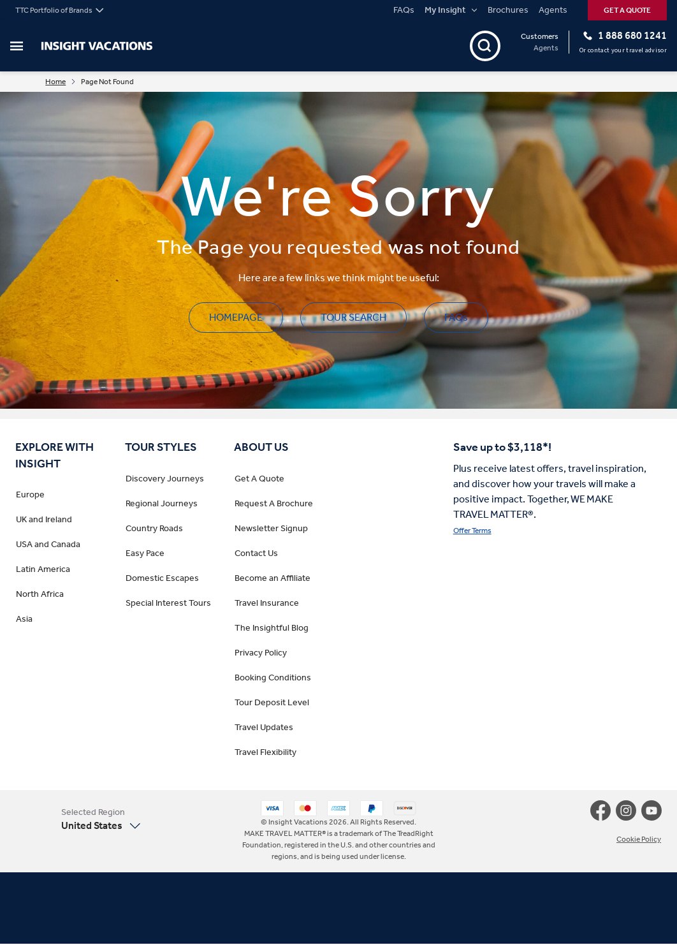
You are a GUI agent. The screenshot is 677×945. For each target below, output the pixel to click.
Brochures (508, 10)
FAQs (403, 10)
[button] (101, 820)
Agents (553, 10)
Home (64, 82)
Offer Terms (472, 531)
